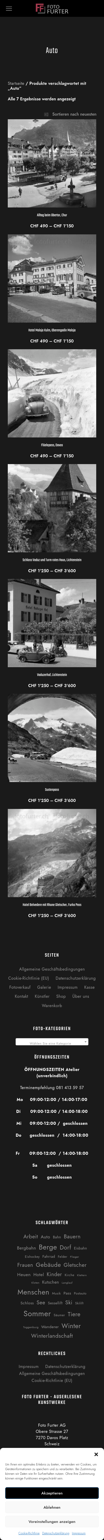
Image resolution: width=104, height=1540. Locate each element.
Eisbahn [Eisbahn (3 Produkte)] (80, 1248)
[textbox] (52, 1043)
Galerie (44, 987)
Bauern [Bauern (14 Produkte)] (72, 1236)
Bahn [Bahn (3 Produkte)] (57, 1237)
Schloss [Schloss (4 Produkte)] (27, 1303)
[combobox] (52, 1041)
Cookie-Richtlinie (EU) (28, 978)
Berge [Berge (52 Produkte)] (48, 1247)
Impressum (79, 1533)
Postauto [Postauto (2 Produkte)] (80, 1293)
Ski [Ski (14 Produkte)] (69, 1302)
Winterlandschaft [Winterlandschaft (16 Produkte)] (52, 1336)
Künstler (42, 996)
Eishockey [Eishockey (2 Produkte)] (32, 1256)
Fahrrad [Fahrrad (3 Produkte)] (49, 1256)
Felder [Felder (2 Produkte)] (62, 1256)
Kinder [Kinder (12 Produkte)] (54, 1274)
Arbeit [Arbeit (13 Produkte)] (30, 1236)
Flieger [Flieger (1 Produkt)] (74, 1257)
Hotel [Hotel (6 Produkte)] (38, 1274)
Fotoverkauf (20, 987)
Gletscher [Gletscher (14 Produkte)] (75, 1265)
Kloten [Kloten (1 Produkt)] (35, 1283)
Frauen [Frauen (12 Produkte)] (25, 1265)
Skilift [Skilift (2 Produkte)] (79, 1303)
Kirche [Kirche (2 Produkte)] (69, 1275)
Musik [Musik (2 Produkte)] (56, 1293)
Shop (61, 996)
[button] (96, 1454)
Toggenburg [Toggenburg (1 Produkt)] (30, 1327)
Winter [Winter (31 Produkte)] (71, 1325)
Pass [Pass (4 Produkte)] (67, 1293)
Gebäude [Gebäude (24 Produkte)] (48, 1264)
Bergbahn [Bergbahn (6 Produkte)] (26, 1248)
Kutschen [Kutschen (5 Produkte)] (50, 1282)
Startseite (16, 83)
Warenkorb (52, 1006)
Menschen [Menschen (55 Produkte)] (33, 1292)
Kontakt (21, 996)
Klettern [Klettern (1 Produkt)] (82, 1275)
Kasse (89, 987)
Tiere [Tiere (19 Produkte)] (74, 1314)
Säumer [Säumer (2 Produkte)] (59, 1315)
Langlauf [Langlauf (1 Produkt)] (67, 1283)
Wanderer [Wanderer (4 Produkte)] (50, 1327)
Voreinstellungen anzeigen (52, 1521)
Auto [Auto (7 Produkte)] (45, 1236)
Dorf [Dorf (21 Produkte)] (65, 1247)
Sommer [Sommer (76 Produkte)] (37, 1313)
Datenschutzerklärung (56, 1533)
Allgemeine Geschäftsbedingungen (52, 969)
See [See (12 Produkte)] (41, 1302)
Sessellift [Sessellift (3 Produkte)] (55, 1303)
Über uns (80, 996)
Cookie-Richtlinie (29, 1533)
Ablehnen (52, 1507)
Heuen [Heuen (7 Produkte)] (24, 1274)
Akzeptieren (52, 1493)
